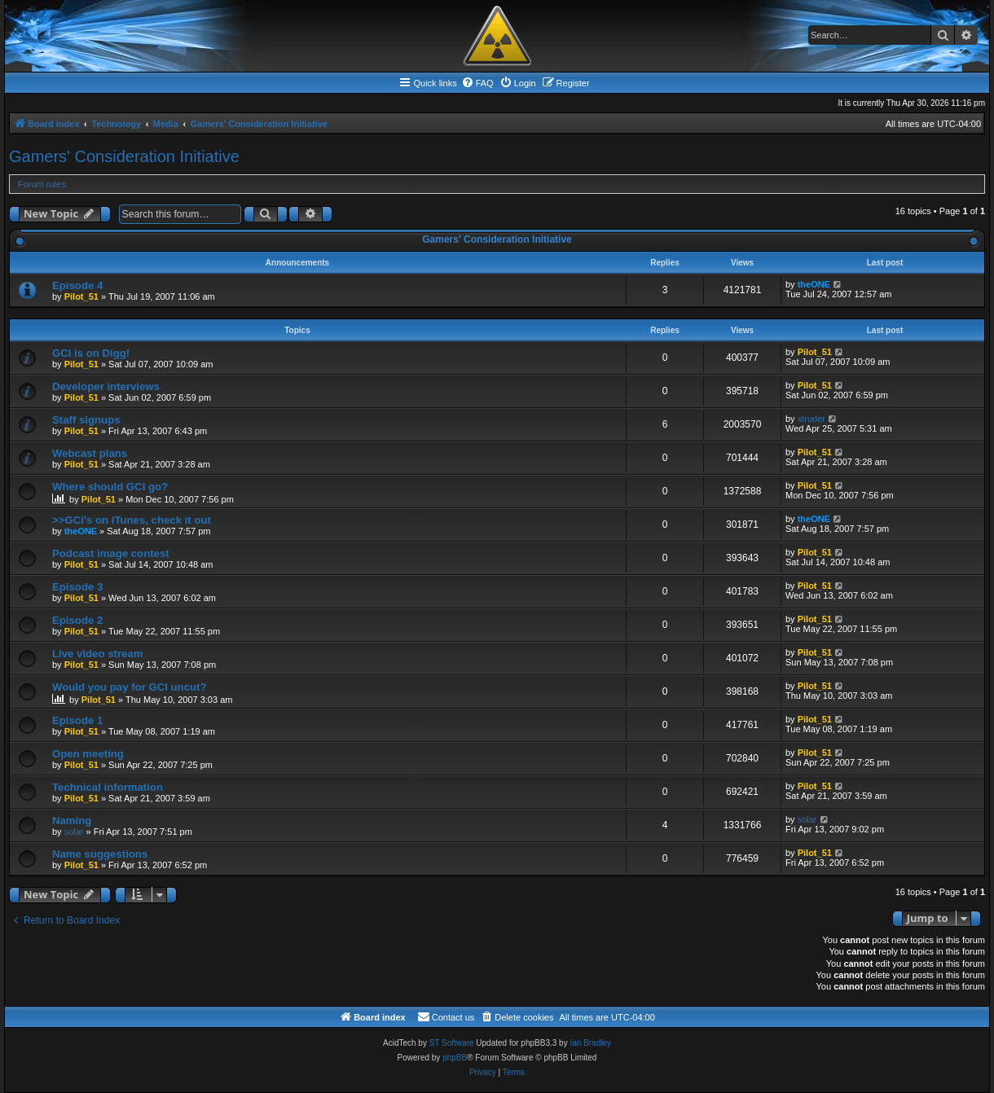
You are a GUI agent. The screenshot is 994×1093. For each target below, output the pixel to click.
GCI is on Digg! (91, 353)
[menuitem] (477, 83)
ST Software (451, 1042)
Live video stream (97, 653)
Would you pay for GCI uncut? (129, 687)
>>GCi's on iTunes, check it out (131, 520)
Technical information (107, 787)
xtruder (811, 419)
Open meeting (88, 754)
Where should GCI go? (110, 487)
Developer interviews (106, 386)
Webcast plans (89, 453)
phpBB (454, 1057)
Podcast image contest (110, 553)
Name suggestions (99, 854)
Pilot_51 (81, 296)
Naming (71, 820)
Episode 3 (77, 587)
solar (74, 831)
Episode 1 (77, 720)
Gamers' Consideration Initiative (124, 156)
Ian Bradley (590, 1042)
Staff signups (86, 420)
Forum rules (42, 184)
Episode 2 (77, 620)
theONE (814, 284)
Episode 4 (77, 285)
